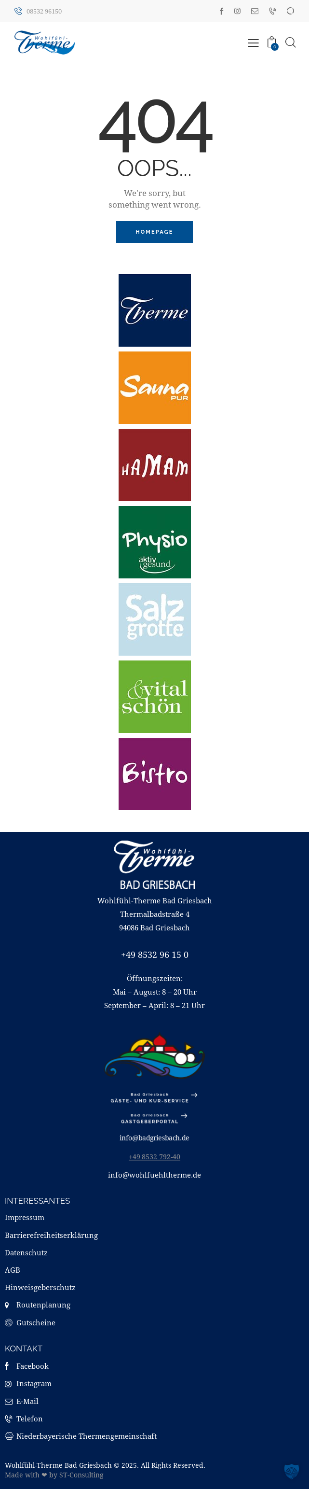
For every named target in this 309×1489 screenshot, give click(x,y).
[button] (291, 1471)
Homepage (154, 232)
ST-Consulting (81, 1474)
